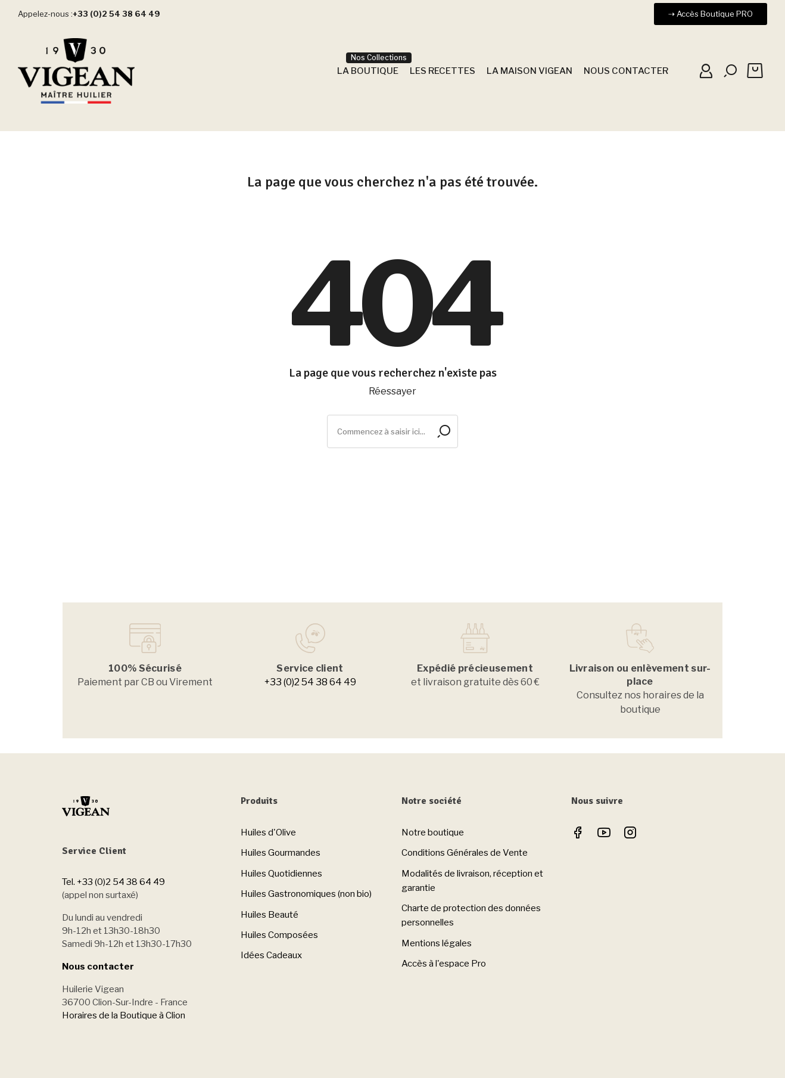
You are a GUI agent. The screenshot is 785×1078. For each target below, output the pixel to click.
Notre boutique (432, 832)
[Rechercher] (392, 431)
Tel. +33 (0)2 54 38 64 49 (113, 882)
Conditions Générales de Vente (464, 852)
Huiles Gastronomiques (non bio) (306, 894)
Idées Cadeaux (271, 955)
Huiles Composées (279, 935)
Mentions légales (436, 943)
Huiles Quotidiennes (281, 873)
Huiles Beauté (269, 914)
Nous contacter (98, 966)
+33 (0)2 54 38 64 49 (310, 682)
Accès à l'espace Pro (443, 963)
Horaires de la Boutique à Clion (123, 1015)
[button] (710, 14)
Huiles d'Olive (268, 832)
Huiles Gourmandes (280, 852)
